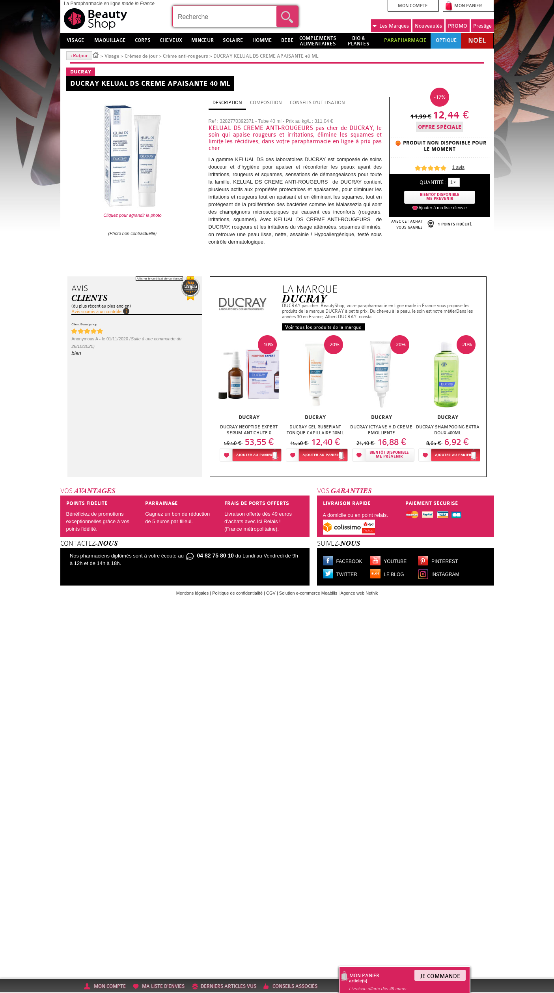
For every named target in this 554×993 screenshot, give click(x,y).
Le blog (394, 574)
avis (458, 167)
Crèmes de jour (141, 56)
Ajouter (254, 455)
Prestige (482, 26)
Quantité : (433, 182)
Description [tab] (227, 102)
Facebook (349, 561)
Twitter (346, 574)
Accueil (95, 54)
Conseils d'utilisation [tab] (317, 102)
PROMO (457, 26)
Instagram (445, 574)
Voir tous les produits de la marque (323, 327)
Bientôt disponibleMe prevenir (439, 197)
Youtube (395, 561)
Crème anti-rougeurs (185, 56)
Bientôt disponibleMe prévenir (389, 455)
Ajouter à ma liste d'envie (442, 207)
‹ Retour (79, 55)
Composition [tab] (266, 102)
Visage (111, 56)
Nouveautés (428, 26)
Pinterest (444, 561)
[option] (249, 400)
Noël (477, 41)
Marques (390, 26)
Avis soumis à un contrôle (96, 311)
